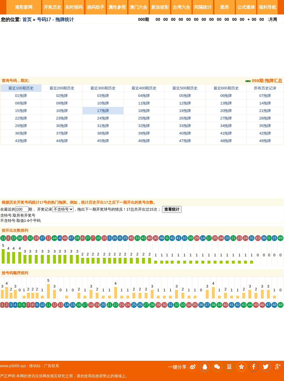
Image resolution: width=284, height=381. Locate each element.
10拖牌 (103, 103)
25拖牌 (144, 118)
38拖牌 (103, 133)
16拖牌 (62, 110)
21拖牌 (265, 110)
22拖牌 (21, 118)
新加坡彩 (160, 7)
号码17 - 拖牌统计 (55, 19)
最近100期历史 (21, 88)
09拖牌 (62, 103)
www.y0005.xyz (13, 366)
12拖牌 (185, 103)
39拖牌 (144, 133)
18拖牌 (144, 110)
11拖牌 (144, 103)
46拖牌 (144, 141)
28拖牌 (265, 118)
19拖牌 (185, 110)
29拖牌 (21, 126)
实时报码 (74, 7)
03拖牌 (103, 95)
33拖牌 (185, 126)
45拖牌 (103, 141)
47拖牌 (185, 141)
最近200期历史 (62, 88)
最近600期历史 (226, 88)
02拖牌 (62, 95)
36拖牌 (21, 133)
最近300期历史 (103, 88)
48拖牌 (226, 141)
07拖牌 (265, 95)
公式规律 (246, 7)
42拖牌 (265, 133)
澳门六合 (138, 7)
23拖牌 (62, 118)
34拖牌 (226, 126)
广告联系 (51, 366)
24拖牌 (103, 118)
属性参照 (117, 7)
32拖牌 (144, 126)
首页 (27, 19)
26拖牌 (185, 118)
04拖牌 (144, 95)
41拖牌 (226, 133)
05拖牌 (185, 95)
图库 (224, 7)
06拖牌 (226, 95)
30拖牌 (62, 126)
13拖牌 (226, 103)
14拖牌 (265, 103)
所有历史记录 (265, 88)
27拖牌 (226, 118)
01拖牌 (21, 95)
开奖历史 (52, 7)
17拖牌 (103, 110)
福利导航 (267, 7)
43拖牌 (21, 141)
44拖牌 (62, 141)
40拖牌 (185, 133)
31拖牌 (103, 126)
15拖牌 (21, 110)
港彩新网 (23, 7)
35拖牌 (265, 126)
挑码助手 (95, 7)
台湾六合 (181, 7)
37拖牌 (62, 133)
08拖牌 (21, 103)
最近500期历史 (185, 88)
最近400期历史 (144, 88)
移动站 (35, 366)
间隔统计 (203, 7)
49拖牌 (265, 141)
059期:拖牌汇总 (263, 80)
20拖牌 (226, 110)
